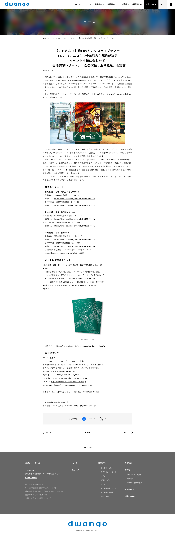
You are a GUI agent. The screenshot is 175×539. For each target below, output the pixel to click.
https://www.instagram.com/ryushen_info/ (73, 385)
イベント (104, 476)
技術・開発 (105, 496)
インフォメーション (60, 38)
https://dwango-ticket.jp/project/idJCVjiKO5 (75, 285)
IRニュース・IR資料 (134, 475)
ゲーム (103, 484)
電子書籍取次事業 (107, 492)
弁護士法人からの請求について (38, 498)
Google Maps (31, 477)
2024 (73, 38)
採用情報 (136, 4)
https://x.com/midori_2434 (67, 375)
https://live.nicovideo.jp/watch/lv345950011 (74, 239)
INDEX (87, 433)
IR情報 (125, 4)
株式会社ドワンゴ (32, 463)
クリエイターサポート (109, 472)
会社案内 (111, 4)
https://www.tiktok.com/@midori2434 (67, 382)
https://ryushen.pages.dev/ (63, 371)
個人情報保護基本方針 (34, 484)
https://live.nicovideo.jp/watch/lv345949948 (74, 199)
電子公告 (130, 479)
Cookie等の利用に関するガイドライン (41, 488)
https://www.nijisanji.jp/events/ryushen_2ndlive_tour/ (80, 346)
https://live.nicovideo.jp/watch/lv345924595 (74, 226)
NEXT (126, 433)
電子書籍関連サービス (109, 488)
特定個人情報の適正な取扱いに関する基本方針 (44, 491)
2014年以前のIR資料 (134, 483)
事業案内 (99, 4)
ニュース (87, 4)
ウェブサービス (106, 468)
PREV (48, 433)
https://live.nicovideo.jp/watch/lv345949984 (74, 219)
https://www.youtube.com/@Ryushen (69, 378)
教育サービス (105, 480)
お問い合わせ (151, 4)
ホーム (78, 4)
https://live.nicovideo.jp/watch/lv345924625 (74, 246)
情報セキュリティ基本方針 (36, 495)
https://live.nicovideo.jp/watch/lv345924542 (74, 205)
